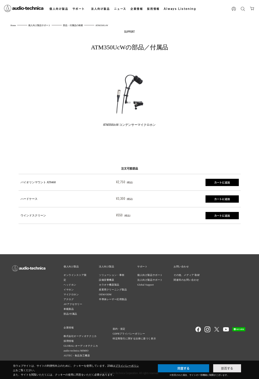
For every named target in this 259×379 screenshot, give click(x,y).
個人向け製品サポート (150, 275)
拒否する (227, 368)
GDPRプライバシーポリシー (129, 333)
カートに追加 (222, 182)
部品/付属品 (70, 313)
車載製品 (69, 309)
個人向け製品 (58, 9)
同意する (183, 368)
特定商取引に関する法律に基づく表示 (134, 338)
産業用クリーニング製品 (113, 289)
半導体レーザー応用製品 (113, 299)
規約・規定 (119, 328)
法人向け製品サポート (150, 279)
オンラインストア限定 (75, 277)
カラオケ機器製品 (109, 284)
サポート (78, 9)
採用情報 (153, 9)
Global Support (145, 284)
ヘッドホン (70, 284)
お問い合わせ (181, 266)
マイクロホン (71, 294)
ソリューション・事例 (111, 275)
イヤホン (69, 289)
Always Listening (180, 9)
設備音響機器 (106, 279)
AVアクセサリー (73, 304)
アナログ (69, 299)
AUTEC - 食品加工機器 (77, 355)
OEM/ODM (105, 294)
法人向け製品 (100, 9)
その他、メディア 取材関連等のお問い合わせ (187, 277)
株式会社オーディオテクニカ (80, 336)
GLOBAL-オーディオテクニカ (81, 345)
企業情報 (136, 9)
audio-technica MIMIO (76, 350)
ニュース (120, 9)
